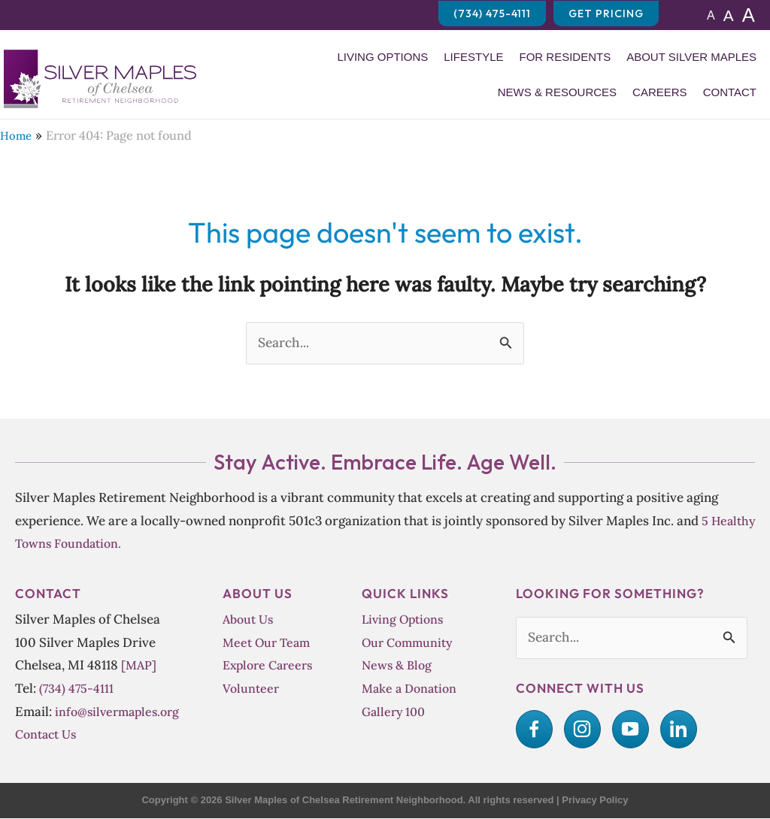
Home (16, 135)
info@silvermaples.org (119, 712)
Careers (659, 92)
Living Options (382, 56)
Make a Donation (411, 689)
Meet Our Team (268, 643)
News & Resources (557, 92)
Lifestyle (473, 56)
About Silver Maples (691, 56)
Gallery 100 (394, 712)
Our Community (409, 643)
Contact (729, 92)
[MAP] (139, 665)
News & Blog (398, 665)
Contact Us (47, 734)
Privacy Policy (595, 800)
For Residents (565, 56)
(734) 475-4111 (77, 689)
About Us (250, 619)
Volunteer (251, 689)
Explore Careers (269, 665)
